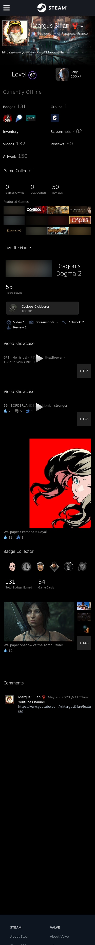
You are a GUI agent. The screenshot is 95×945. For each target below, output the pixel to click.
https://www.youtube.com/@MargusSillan (34, 52)
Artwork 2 (76, 322)
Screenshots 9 (47, 322)
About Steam (20, 936)
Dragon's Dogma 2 (69, 269)
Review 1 (20, 327)
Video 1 (19, 322)
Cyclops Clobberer (35, 306)
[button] (24, 74)
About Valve (59, 936)
